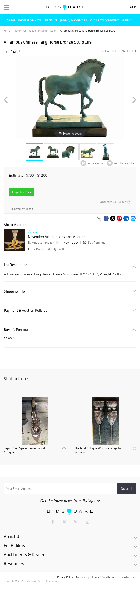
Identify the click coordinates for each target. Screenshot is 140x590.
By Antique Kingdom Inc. (44, 242)
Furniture (50, 20)
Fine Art (9, 20)
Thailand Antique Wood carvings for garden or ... (98, 450)
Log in (132, 7)
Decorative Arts (29, 20)
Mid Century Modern (105, 20)
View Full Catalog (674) (45, 249)
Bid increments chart (21, 209)
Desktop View (128, 577)
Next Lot (129, 51)
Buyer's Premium (17, 329)
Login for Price (21, 192)
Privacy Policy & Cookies (71, 577)
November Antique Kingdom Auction (35, 30)
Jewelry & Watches (73, 20)
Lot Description (16, 264)
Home (7, 30)
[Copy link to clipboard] (99, 219)
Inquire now (95, 163)
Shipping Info (14, 291)
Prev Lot (108, 51)
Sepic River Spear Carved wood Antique (24, 450)
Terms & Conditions (103, 577)
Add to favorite (124, 163)
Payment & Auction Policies (25, 310)
